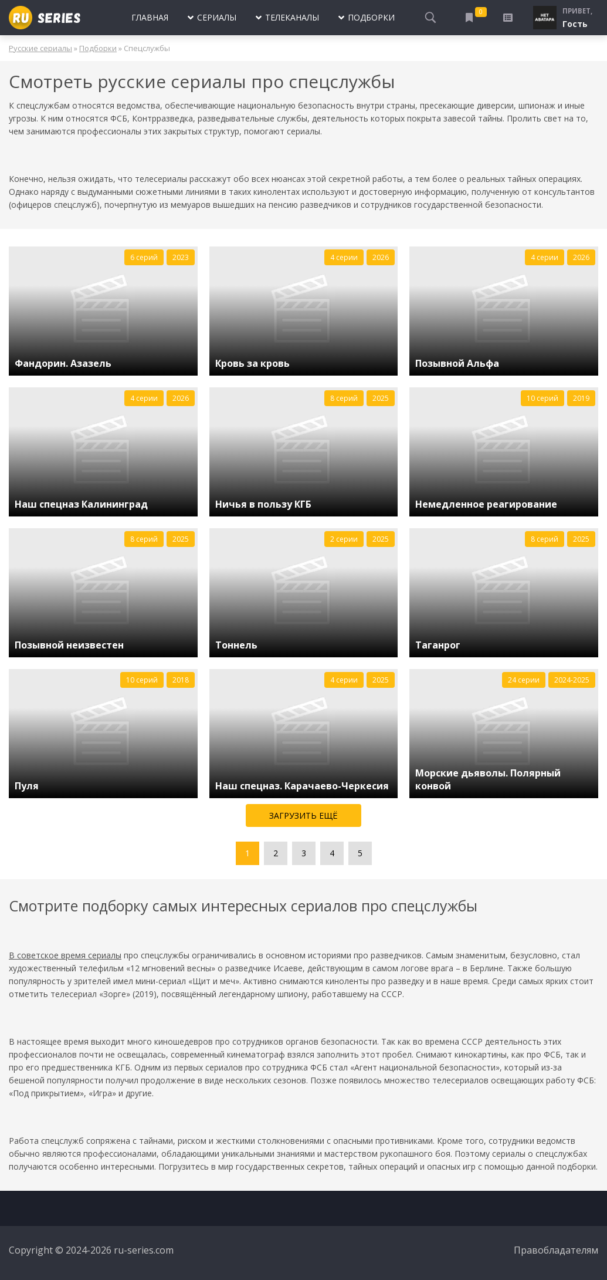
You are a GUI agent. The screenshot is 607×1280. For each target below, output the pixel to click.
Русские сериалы (40, 48)
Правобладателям (556, 1250)
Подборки (98, 48)
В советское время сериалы (65, 955)
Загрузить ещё (303, 815)
